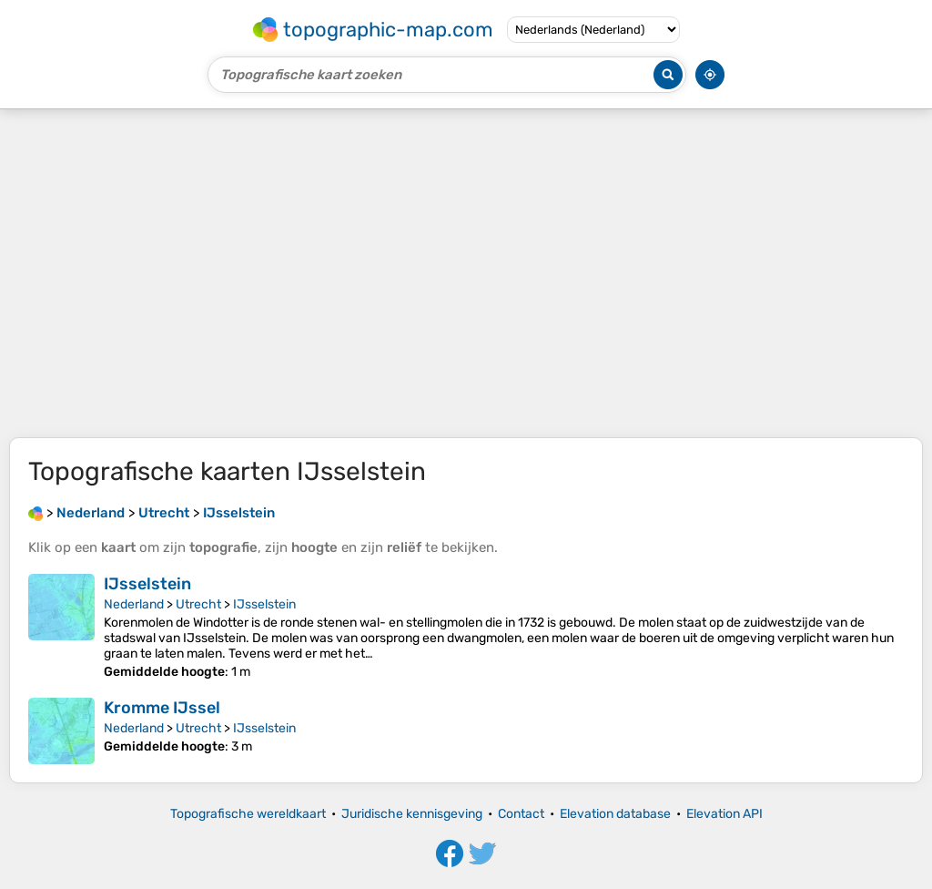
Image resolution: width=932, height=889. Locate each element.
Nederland (134, 604)
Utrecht (198, 604)
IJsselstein (147, 584)
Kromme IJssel (162, 708)
